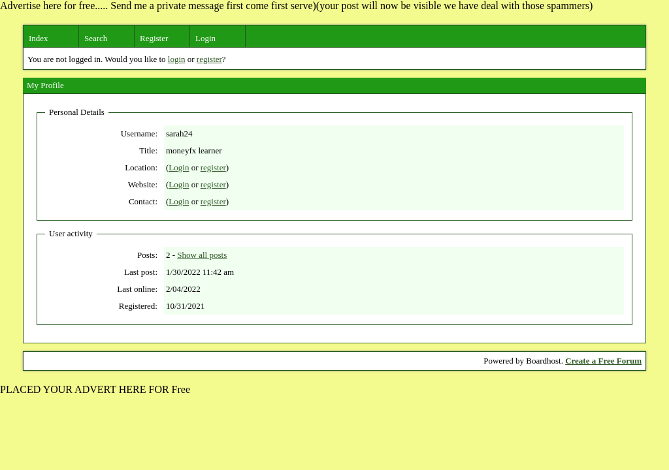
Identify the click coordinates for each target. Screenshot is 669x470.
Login (205, 38)
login (177, 59)
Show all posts (202, 255)
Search (95, 38)
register (209, 59)
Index (38, 38)
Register (154, 38)
